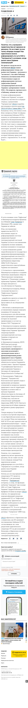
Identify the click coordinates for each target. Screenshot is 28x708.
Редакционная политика (7, 660)
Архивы (3, 653)
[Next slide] (26, 6)
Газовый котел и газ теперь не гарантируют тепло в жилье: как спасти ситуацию (12, 640)
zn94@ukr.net (20, 675)
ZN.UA (13, 68)
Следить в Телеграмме (14, 592)
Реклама (3, 658)
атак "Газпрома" (16, 222)
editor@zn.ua (4, 679)
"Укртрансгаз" (14, 480)
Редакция (3, 655)
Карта (2, 663)
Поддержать (19, 2)
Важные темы (5, 6)
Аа (12, 2)
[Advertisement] (14, 155)
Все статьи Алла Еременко (9, 542)
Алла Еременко (10, 37)
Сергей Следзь (6, 643)
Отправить (14, 573)
